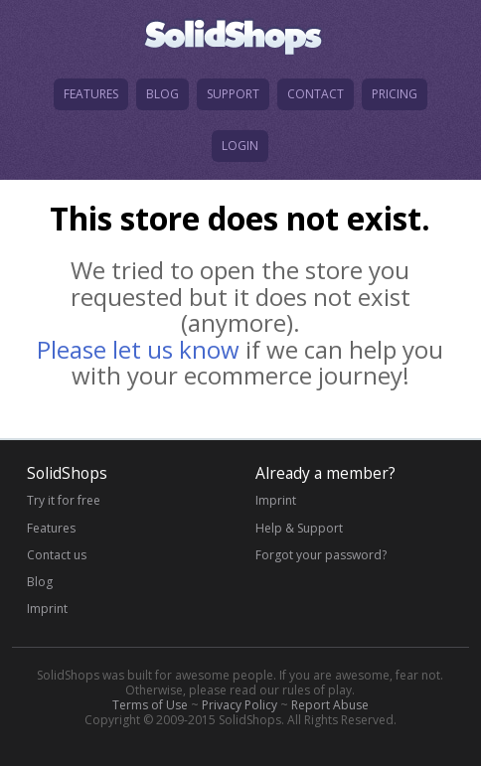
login (240, 145)
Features (51, 528)
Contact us (56, 554)
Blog (40, 581)
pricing (394, 93)
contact (315, 93)
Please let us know (138, 349)
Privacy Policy (239, 704)
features (91, 93)
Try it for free (63, 500)
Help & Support (299, 528)
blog (162, 93)
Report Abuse (330, 704)
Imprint (47, 608)
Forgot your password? (321, 554)
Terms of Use (150, 704)
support (233, 93)
